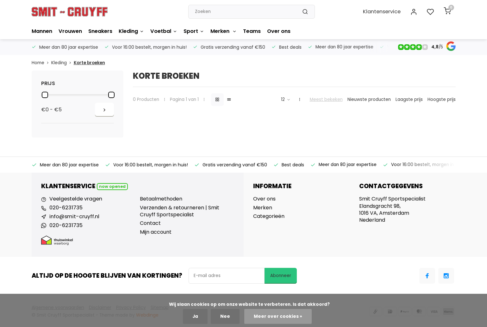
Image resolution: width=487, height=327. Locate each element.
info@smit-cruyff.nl (73, 216)
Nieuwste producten (369, 99)
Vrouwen (70, 31)
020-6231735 (65, 207)
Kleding (131, 31)
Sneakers (100, 31)
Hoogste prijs (442, 99)
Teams (251, 31)
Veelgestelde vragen (75, 198)
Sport (193, 31)
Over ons (278, 31)
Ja (196, 316)
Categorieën (268, 216)
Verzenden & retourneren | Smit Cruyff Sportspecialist (179, 211)
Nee (226, 316)
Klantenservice (383, 11)
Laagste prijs (409, 99)
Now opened (112, 186)
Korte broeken (89, 63)
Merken (223, 31)
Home (41, 63)
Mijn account (156, 232)
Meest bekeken (326, 99)
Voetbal (163, 31)
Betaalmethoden (161, 198)
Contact (150, 223)
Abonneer (280, 275)
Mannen (42, 31)
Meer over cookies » (277, 316)
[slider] (45, 95)
